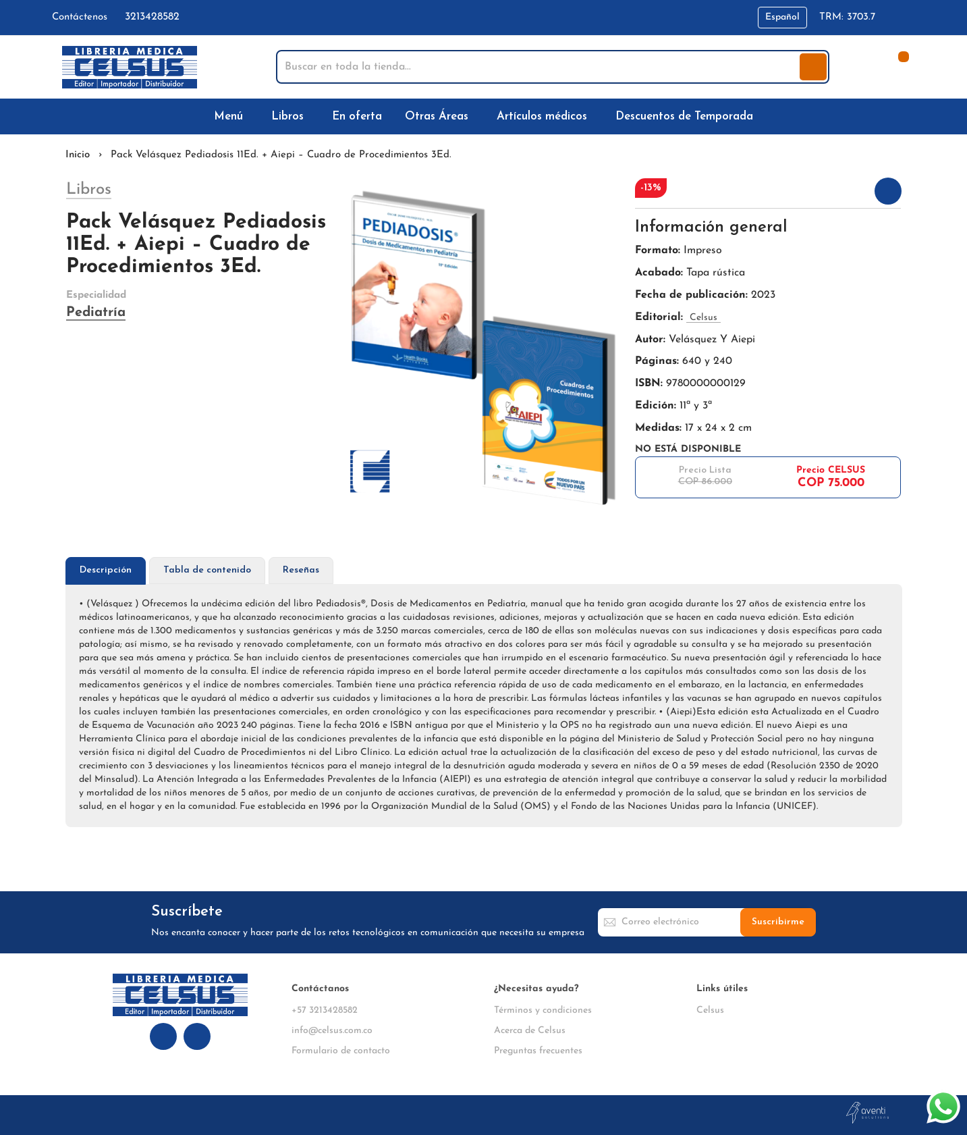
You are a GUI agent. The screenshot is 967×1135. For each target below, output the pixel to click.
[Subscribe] (778, 922)
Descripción (106, 570)
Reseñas (301, 570)
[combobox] (539, 67)
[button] (782, 17)
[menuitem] (231, 116)
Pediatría (96, 312)
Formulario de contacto (341, 1051)
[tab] (105, 571)
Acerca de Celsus (529, 1031)
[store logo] (129, 67)
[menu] (484, 116)
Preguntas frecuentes (538, 1051)
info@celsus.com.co (332, 1031)
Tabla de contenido (207, 570)
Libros (88, 190)
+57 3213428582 (325, 1010)
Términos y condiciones (543, 1010)
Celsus (710, 1010)
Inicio (77, 155)
